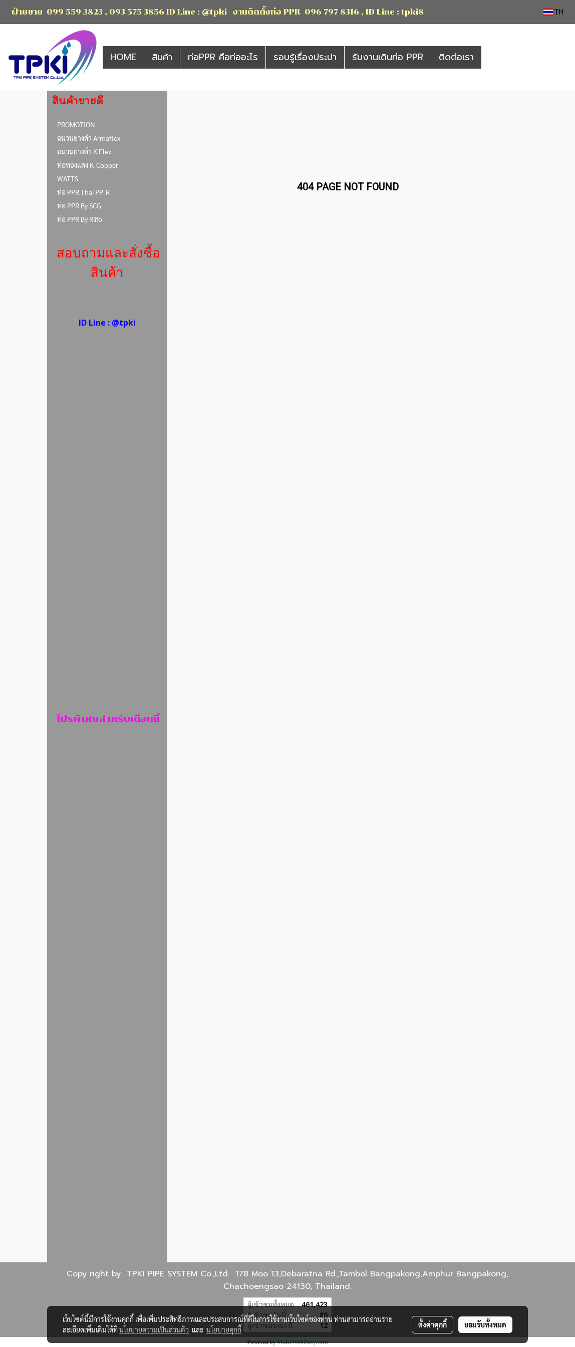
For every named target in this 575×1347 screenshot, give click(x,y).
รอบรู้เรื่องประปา (305, 57)
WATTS (67, 178)
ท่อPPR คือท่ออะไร (223, 57)
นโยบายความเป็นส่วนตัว (154, 1329)
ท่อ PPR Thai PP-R (83, 191)
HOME (123, 57)
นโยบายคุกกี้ (223, 1329)
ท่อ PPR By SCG (79, 205)
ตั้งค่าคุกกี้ (432, 1324)
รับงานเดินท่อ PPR (387, 57)
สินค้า (162, 57)
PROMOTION (76, 124)
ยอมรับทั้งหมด (485, 1324)
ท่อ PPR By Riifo (79, 218)
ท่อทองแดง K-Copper (87, 164)
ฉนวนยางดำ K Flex (84, 151)
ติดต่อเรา (456, 57)
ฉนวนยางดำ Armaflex (88, 137)
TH (553, 12)
